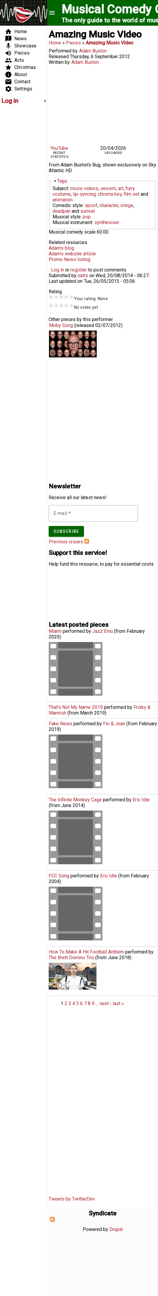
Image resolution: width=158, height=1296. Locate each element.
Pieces (73, 43)
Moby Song (61, 325)
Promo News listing (69, 259)
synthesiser (106, 222)
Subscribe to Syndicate (52, 1219)
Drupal (116, 1229)
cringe (126, 205)
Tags (62, 181)
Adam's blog (61, 248)
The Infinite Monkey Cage (75, 800)
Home (55, 43)
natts (83, 275)
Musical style (67, 217)
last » (118, 1003)
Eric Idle (141, 800)
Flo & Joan (114, 723)
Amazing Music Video (110, 43)
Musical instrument (72, 222)
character (108, 205)
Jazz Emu (102, 631)
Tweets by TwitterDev (72, 1199)
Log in (57, 270)
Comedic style (68, 205)
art (120, 188)
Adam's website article (72, 254)
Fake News (60, 723)
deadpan (61, 211)
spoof (91, 205)
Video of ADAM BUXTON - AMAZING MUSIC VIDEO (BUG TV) (103, 104)
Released (59, 56)
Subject (60, 188)
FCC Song (59, 876)
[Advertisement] (19, 198)
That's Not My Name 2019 (76, 707)
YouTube (59, 148)
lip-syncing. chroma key (97, 194)
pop (87, 217)
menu (52, 12)
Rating (55, 291)
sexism (108, 188)
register (78, 270)
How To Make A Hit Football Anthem (86, 952)
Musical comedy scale (72, 232)
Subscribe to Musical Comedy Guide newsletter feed (86, 541)
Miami (55, 631)
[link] (23, 100)
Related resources (68, 242)
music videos (84, 188)
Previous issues (66, 541)
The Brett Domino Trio (71, 957)
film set (131, 194)
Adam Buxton (93, 51)
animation (63, 200)
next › (105, 1003)
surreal (87, 211)
